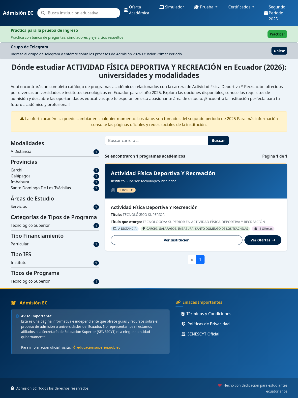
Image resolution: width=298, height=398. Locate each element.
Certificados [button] (239, 7)
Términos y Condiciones (206, 313)
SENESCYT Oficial (200, 334)
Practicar (277, 34)
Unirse (279, 50)
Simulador (171, 7)
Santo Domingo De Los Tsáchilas (41, 188)
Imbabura (20, 182)
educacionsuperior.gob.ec (96, 347)
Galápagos (20, 176)
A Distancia (21, 151)
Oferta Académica (136, 10)
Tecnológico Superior (30, 225)
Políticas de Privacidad (205, 324)
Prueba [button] (203, 7)
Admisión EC (18, 12)
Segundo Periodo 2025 (274, 13)
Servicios (19, 206)
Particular (20, 244)
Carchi (16, 170)
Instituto (19, 262)
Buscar (218, 140)
